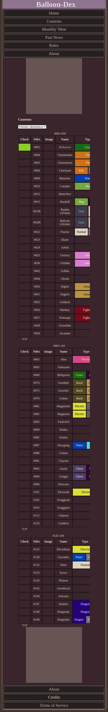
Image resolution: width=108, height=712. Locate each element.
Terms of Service (54, 705)
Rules (54, 45)
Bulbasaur (65, 147)
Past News (54, 37)
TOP (24, 339)
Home (54, 13)
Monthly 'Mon (54, 29)
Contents (54, 21)
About (54, 53)
